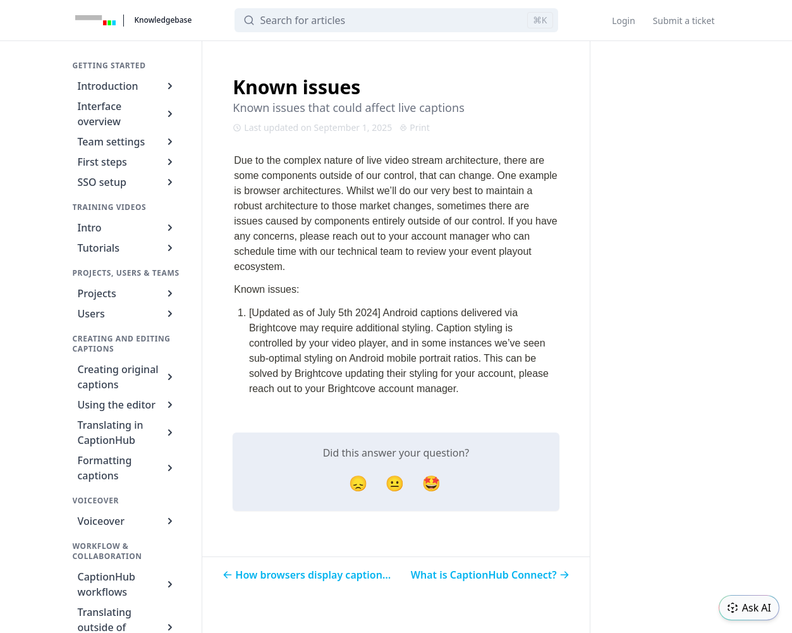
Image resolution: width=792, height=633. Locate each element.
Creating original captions (127, 376)
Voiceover (127, 521)
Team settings (127, 142)
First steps (127, 162)
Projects (127, 293)
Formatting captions (127, 467)
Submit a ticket (684, 21)
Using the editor (127, 405)
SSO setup (127, 182)
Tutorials (127, 248)
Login (623, 21)
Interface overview (127, 113)
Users (127, 314)
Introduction (127, 86)
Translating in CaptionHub (127, 432)
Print (414, 127)
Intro (127, 228)
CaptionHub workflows (127, 584)
